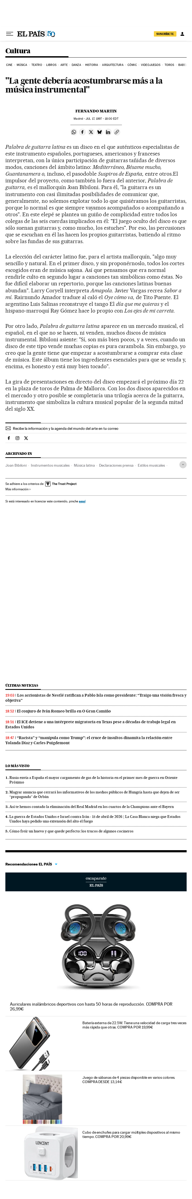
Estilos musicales (151, 465)
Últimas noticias (21, 685)
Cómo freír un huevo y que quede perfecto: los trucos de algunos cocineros (71, 831)
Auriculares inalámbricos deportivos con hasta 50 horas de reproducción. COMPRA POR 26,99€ (91, 1007)
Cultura (18, 51)
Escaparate (96, 881)
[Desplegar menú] (9, 34)
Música (22, 65)
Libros (51, 65)
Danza (76, 65)
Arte (63, 65)
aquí (82, 501)
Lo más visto (17, 766)
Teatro (36, 65)
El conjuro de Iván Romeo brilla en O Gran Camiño (64, 711)
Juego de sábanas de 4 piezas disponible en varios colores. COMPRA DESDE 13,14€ (128, 1079)
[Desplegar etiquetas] (183, 464)
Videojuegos (150, 65)
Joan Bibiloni (16, 465)
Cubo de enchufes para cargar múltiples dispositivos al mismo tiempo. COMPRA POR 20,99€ (131, 1134)
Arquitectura (112, 65)
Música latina (84, 465)
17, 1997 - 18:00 (102, 118)
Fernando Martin (96, 111)
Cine (9, 65)
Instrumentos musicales (50, 465)
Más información (18, 489)
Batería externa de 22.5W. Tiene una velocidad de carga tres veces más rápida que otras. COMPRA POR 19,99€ (134, 1025)
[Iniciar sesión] (182, 34)
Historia (91, 65)
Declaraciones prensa (116, 465)
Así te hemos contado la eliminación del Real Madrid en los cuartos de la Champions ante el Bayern (91, 806)
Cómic (132, 65)
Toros (169, 65)
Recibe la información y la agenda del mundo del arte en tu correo (65, 428)
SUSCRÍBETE (165, 34)
